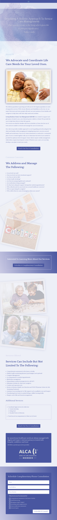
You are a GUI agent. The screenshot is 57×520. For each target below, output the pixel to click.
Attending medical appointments (18, 504)
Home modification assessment (17, 506)
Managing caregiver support (16, 502)
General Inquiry (14, 508)
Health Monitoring (14, 500)
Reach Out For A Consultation (28, 148)
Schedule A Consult (41, 511)
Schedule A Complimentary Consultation (28, 265)
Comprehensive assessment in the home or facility (22, 498)
